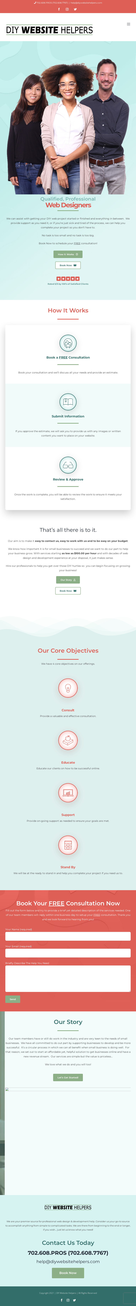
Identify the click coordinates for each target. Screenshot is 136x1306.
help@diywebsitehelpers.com (86, 2)
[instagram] (68, 1300)
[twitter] (74, 1300)
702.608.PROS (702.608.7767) (52, 2)
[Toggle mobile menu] (129, 24)
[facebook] (61, 1300)
